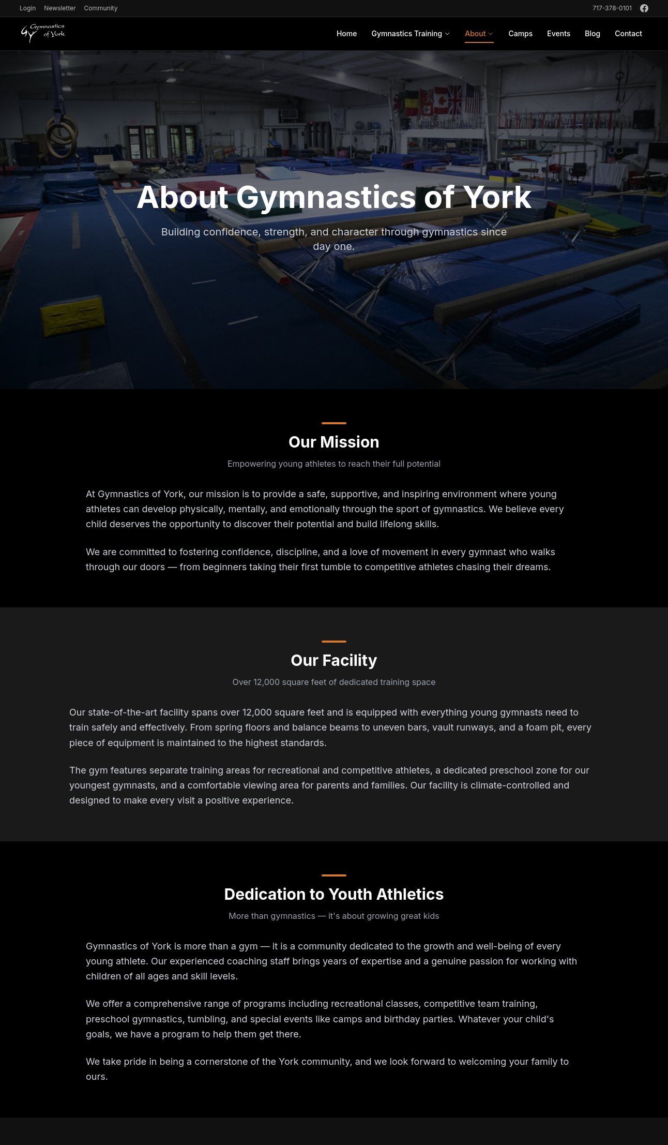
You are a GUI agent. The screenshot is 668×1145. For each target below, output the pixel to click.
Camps (520, 33)
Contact (628, 33)
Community (100, 8)
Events (558, 33)
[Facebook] (644, 8)
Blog (592, 33)
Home (347, 33)
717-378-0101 (612, 8)
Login (28, 8)
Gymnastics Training (410, 33)
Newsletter (59, 8)
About (479, 36)
